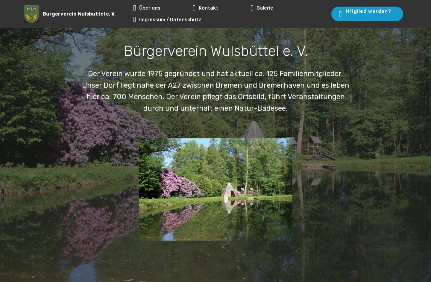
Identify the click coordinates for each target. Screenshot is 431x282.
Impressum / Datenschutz (167, 19)
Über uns (160, 8)
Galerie (275, 8)
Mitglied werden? (366, 13)
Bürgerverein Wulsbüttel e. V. (79, 14)
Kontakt (219, 8)
